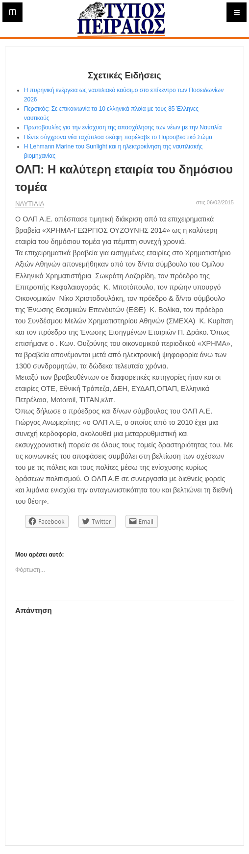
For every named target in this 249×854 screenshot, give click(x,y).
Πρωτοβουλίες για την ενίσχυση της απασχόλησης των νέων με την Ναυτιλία (123, 127)
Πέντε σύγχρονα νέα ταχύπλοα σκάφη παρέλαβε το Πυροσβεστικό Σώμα (120, 137)
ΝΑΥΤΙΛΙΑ (29, 203)
